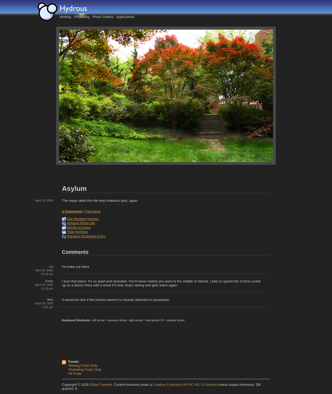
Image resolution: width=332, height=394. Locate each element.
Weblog (65, 17)
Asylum (74, 189)
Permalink (93, 211)
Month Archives (79, 228)
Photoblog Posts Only (84, 370)
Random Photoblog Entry (86, 236)
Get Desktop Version (83, 219)
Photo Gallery (102, 17)
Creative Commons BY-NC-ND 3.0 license (185, 385)
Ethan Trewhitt (101, 385)
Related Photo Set (81, 223)
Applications (125, 17)
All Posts (75, 373)
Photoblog (82, 17)
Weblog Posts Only (82, 366)
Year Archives (77, 232)
